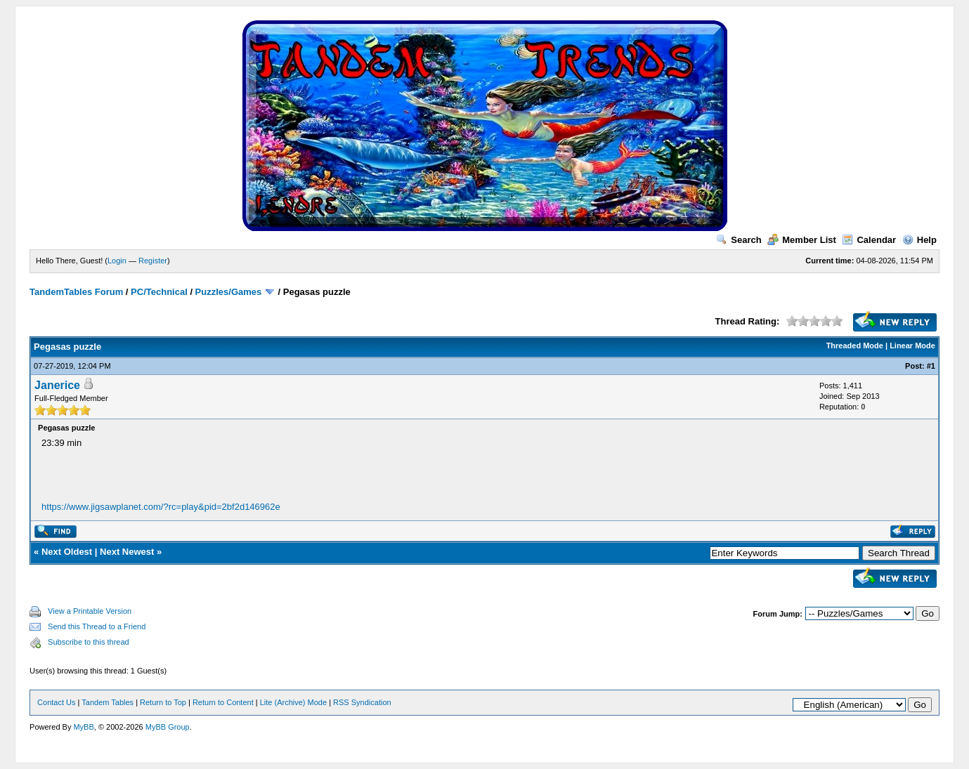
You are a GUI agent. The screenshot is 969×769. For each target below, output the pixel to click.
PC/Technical (159, 292)
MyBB (83, 727)
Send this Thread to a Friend (96, 626)
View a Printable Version (89, 611)
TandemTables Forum (76, 292)
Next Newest (127, 551)
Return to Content (223, 702)
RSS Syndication (362, 702)
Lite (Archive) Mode (293, 702)
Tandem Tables (108, 702)
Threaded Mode (854, 345)
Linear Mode (912, 345)
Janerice (57, 385)
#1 (931, 366)
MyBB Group (167, 727)
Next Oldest (66, 551)
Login (117, 260)
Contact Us (56, 702)
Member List (801, 240)
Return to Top (163, 702)
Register (152, 260)
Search (738, 240)
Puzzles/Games (228, 292)
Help (919, 240)
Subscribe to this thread (88, 642)
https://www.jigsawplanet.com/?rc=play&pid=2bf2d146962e (160, 506)
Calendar (869, 240)
